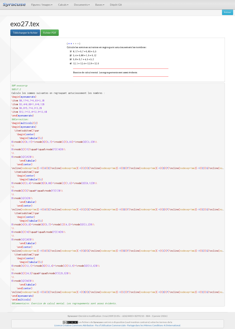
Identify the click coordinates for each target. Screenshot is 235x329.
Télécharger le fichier (25, 32)
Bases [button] (99, 4)
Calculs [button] (63, 4)
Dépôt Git (116, 4)
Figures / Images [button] (41, 4)
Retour (227, 12)
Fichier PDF (49, 32)
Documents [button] (82, 4)
